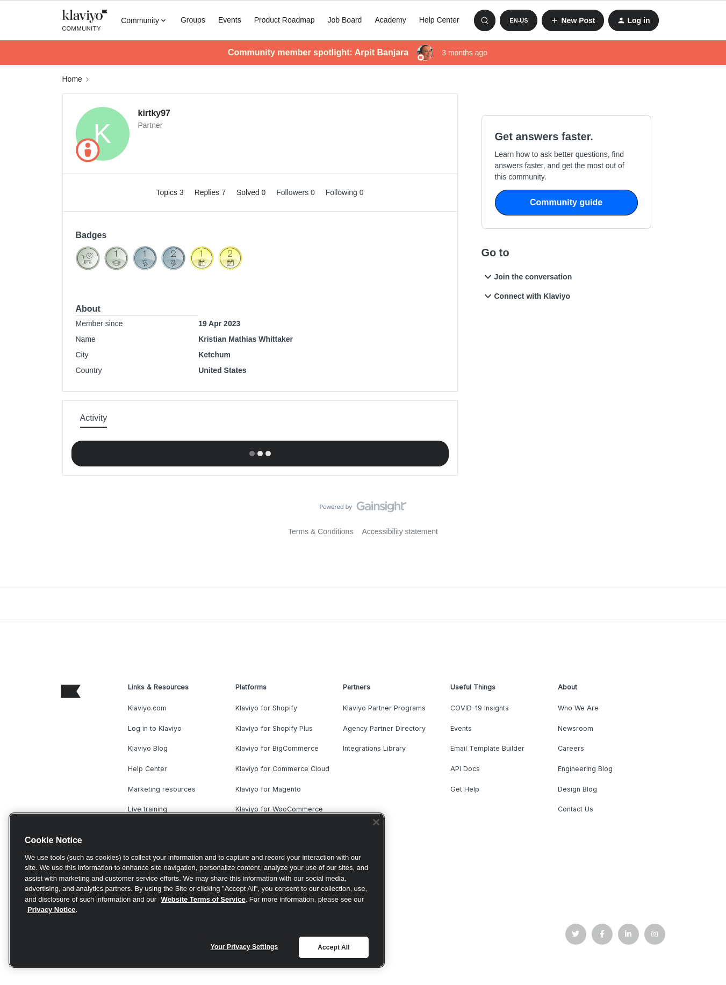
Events (229, 20)
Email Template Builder (487, 748)
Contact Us (575, 809)
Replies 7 (211, 192)
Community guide (566, 202)
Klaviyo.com (147, 708)
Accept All (333, 947)
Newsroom (575, 728)
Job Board (345, 20)
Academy (390, 20)
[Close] (376, 822)
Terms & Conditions (320, 531)
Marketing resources (162, 789)
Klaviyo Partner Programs (384, 708)
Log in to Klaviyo (155, 728)
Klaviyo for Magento (268, 789)
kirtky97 (154, 113)
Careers (571, 748)
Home (72, 79)
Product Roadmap (284, 20)
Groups (193, 20)
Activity (93, 417)
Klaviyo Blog (148, 748)
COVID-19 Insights (479, 708)
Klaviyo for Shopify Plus (274, 728)
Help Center (439, 20)
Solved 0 (252, 192)
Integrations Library (374, 748)
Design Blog (577, 789)
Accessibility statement (400, 531)
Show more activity (260, 450)
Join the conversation (526, 276)
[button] (518, 20)
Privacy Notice (51, 909)
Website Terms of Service (203, 899)
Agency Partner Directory (384, 728)
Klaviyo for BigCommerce (277, 748)
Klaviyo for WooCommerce (279, 809)
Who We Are (578, 708)
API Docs (465, 769)
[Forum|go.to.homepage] (85, 20)
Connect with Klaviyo (526, 296)
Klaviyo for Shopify (266, 708)
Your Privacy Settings (244, 947)
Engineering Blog (585, 769)
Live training (147, 809)
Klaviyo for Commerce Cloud (282, 769)
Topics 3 (170, 192)
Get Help (464, 789)
